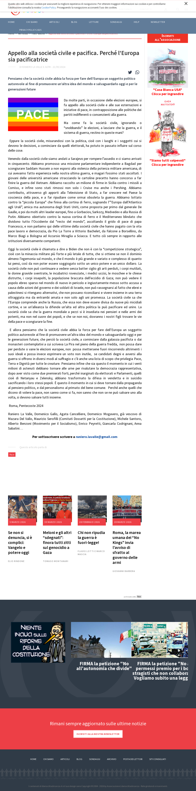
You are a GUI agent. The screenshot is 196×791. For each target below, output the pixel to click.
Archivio (111, 759)
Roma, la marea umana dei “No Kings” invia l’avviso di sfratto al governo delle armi (127, 547)
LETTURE (94, 22)
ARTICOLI (54, 22)
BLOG (74, 22)
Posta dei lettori (132, 759)
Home (11, 22)
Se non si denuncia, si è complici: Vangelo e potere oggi (20, 542)
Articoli (65, 759)
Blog (79, 759)
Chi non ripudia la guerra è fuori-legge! (91, 537)
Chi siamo (32, 22)
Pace (12, 454)
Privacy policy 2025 (30, 29)
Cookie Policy (48, 7)
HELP (136, 22)
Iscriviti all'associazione (167, 37)
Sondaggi (116, 22)
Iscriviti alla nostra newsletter (98, 734)
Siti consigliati (157, 759)
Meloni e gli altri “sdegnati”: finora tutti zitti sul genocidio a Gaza (57, 542)
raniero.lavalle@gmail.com (96, 437)
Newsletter (158, 22)
